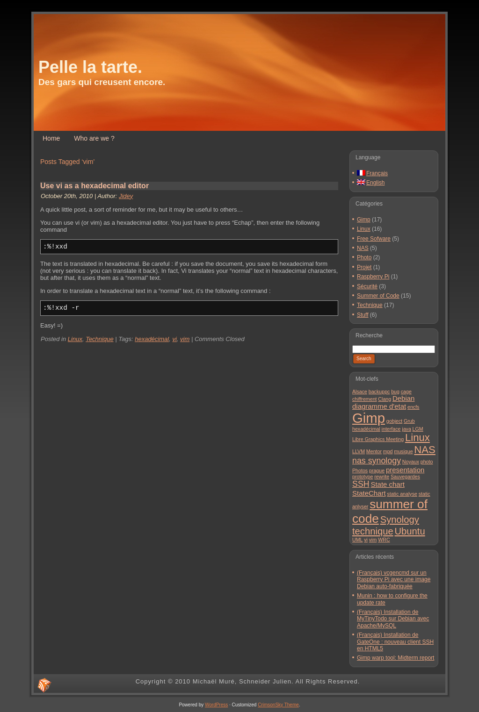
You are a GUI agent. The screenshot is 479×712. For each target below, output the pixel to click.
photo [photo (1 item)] (427, 461)
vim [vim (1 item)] (373, 539)
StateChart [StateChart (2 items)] (369, 493)
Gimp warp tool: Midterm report (395, 658)
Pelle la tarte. (90, 67)
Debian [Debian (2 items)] (403, 398)
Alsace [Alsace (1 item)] (359, 391)
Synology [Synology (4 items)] (399, 519)
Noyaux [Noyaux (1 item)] (410, 461)
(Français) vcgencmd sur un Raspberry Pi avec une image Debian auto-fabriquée (393, 580)
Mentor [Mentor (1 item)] (374, 451)
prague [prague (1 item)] (377, 470)
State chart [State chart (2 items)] (387, 484)
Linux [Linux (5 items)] (417, 437)
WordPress (216, 704)
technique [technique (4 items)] (372, 531)
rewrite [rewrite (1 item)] (381, 476)
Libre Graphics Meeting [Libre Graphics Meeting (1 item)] (378, 439)
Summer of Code (378, 295)
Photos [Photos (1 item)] (360, 470)
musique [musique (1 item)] (403, 451)
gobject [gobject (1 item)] (394, 421)
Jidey (126, 195)
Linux (75, 338)
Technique (100, 338)
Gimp (363, 219)
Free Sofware (374, 238)
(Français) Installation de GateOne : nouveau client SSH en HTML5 (395, 642)
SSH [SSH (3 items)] (361, 484)
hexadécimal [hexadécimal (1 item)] (366, 429)
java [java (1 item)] (406, 429)
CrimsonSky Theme (278, 704)
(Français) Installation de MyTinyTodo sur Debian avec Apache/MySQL (393, 619)
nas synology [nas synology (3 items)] (376, 460)
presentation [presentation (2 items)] (405, 470)
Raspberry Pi (373, 276)
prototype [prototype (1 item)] (362, 476)
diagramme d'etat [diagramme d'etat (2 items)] (379, 406)
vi (174, 338)
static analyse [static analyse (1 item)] (402, 494)
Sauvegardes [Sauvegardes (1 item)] (405, 476)
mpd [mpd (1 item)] (388, 451)
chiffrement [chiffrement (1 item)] (364, 399)
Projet (364, 267)
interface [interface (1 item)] (391, 429)
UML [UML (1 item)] (357, 539)
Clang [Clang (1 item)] (384, 399)
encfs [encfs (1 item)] (413, 407)
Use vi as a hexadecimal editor (94, 186)
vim (184, 338)
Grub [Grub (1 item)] (409, 421)
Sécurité (367, 286)
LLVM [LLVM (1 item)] (358, 451)
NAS (363, 248)
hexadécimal (152, 338)
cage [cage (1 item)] (406, 391)
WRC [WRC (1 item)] (384, 539)
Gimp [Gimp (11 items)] (368, 418)
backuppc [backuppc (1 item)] (379, 391)
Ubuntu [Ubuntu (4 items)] (409, 531)
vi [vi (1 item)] (366, 539)
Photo (364, 257)
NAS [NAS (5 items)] (424, 450)
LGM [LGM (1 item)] (418, 429)
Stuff (362, 315)
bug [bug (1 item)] (395, 391)
